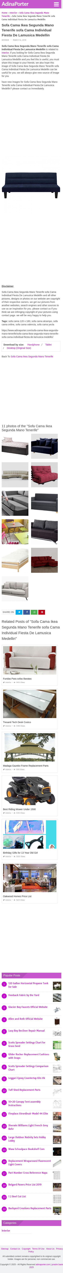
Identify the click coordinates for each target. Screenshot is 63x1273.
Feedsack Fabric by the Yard (23, 995)
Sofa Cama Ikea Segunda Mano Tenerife (32, 356)
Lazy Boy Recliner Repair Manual (26, 1030)
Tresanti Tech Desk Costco (17, 722)
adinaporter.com (43, 1264)
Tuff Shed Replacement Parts (24, 1089)
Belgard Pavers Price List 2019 (24, 1184)
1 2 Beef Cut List (17, 1196)
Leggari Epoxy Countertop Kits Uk (26, 1078)
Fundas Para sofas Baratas (17, 678)
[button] (56, 4)
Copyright (26, 1249)
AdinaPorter (15, 4)
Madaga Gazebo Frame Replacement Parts (26, 765)
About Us (50, 1249)
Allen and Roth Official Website (25, 1018)
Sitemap (5, 1249)
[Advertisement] (31, 124)
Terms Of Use (38, 1249)
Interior (5, 40)
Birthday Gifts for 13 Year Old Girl (20, 852)
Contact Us (15, 1249)
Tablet (48, 344)
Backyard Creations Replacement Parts (29, 1208)
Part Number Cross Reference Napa (27, 1172)
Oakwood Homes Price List (17, 896)
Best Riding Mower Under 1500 (19, 809)
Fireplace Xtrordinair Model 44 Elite (28, 1113)
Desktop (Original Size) (19, 348)
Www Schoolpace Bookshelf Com (26, 1149)
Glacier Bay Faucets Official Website (28, 1007)
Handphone (33, 344)
